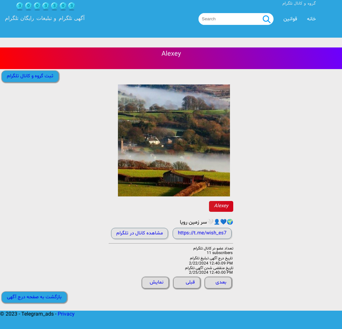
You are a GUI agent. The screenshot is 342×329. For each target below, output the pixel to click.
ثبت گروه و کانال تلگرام (30, 76)
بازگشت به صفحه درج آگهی (34, 297)
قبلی (190, 282)
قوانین (290, 19)
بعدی (221, 282)
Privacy (66, 314)
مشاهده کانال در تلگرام (139, 233)
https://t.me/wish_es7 (202, 233)
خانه (311, 19)
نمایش (156, 282)
